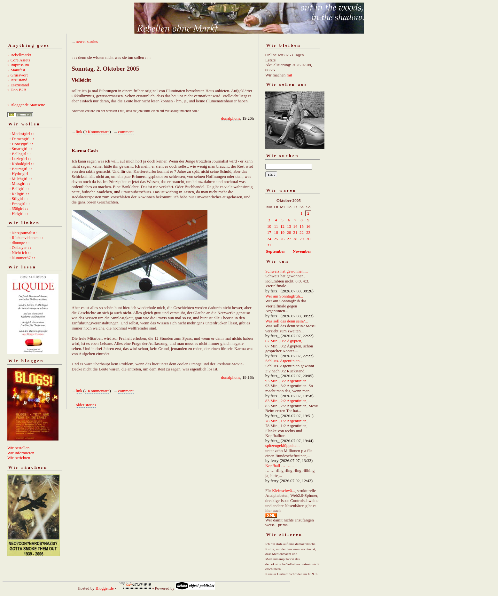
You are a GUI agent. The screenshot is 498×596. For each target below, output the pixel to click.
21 (295, 232)
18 (276, 232)
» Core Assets (18, 60)
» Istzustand (17, 79)
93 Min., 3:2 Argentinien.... (288, 380)
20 (289, 232)
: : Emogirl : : (18, 203)
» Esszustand (18, 85)
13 (289, 226)
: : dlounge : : (18, 242)
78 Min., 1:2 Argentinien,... (288, 420)
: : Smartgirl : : (19, 148)
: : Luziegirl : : (19, 158)
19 (282, 232)
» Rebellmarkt (19, 54)
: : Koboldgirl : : (21, 163)
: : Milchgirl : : (19, 178)
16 (308, 226)
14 (295, 226)
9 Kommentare (97, 131)
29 (302, 238)
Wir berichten (18, 457)
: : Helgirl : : (17, 213)
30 (308, 238)
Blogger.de (105, 588)
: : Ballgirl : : (18, 188)
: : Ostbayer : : (19, 247)
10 (269, 226)
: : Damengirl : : (20, 138)
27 (289, 238)
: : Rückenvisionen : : (25, 237)
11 (276, 226)
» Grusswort (17, 75)
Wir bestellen (18, 447)
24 (269, 238)
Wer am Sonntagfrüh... (284, 296)
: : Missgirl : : (18, 183)
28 (295, 238)
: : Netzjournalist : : (23, 232)
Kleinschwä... (283, 490)
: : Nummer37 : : (21, 257)
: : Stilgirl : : (17, 198)
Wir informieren (20, 452)
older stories (86, 404)
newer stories (87, 41)
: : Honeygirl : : (20, 143)
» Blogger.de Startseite (26, 104)
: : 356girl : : (17, 208)
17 (269, 232)
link (79, 131)
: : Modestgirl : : (21, 133)
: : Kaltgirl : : (18, 193)
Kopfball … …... (279, 465)
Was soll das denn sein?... (286, 321)
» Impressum (18, 64)
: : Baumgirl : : (19, 168)
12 (282, 226)
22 (302, 232)
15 (302, 226)
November (302, 251)
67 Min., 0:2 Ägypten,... (285, 340)
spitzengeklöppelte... (282, 445)
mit (289, 75)
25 (276, 238)
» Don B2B (16, 89)
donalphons (230, 118)
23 (308, 232)
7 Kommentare (97, 390)
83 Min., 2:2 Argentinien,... (288, 400)
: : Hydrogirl (17, 173)
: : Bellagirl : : (19, 153)
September (275, 251)
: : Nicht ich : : (19, 252)
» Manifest (16, 70)
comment (126, 131)
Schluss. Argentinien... (284, 360)
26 (282, 238)
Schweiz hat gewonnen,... (286, 271)
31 (269, 244)
